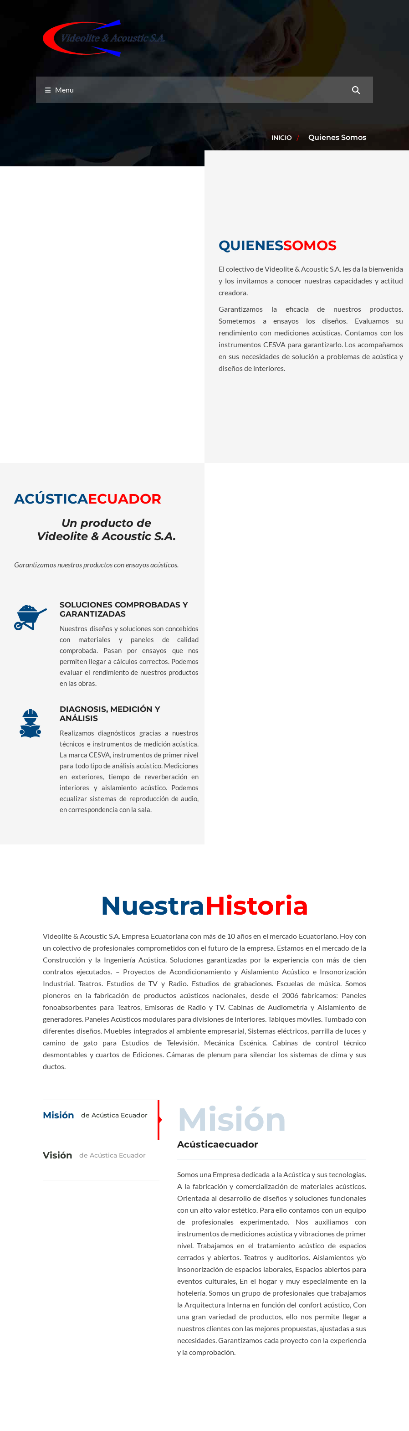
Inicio (281, 138)
